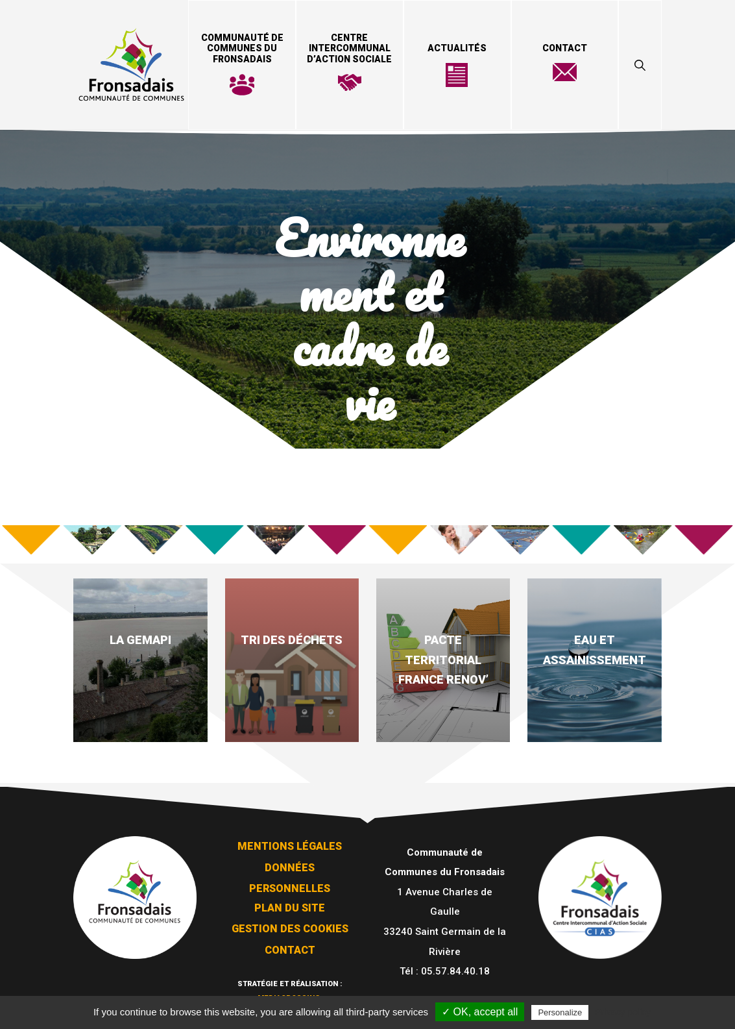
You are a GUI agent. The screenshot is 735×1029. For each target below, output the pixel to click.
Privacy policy (623, 1012)
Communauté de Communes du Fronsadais (242, 48)
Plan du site (289, 908)
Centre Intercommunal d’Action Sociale (349, 48)
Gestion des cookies (290, 929)
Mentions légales (289, 846)
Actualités (457, 48)
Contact (564, 48)
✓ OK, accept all (480, 1011)
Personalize (560, 1012)
